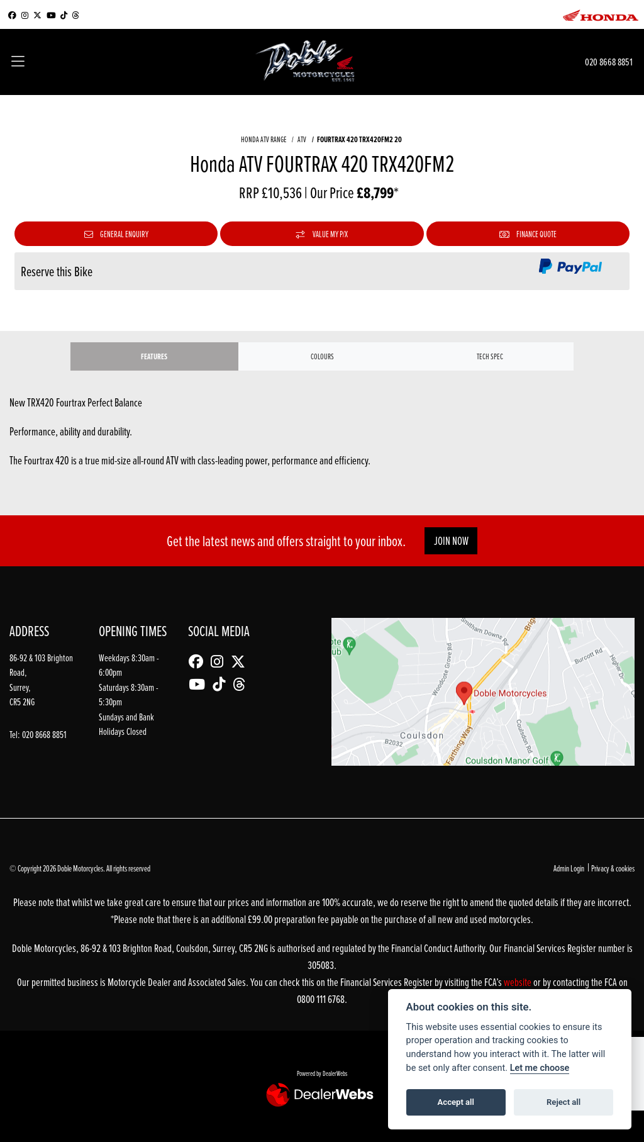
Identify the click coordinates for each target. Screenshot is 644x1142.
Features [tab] (154, 356)
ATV (301, 139)
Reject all (563, 1102)
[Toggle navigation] (18, 62)
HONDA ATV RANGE (264, 139)
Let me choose (540, 1068)
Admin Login (568, 868)
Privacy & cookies (613, 868)
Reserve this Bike (56, 271)
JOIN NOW (451, 541)
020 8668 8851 (609, 61)
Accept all (456, 1102)
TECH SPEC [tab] (490, 356)
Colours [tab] (322, 356)
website (518, 982)
